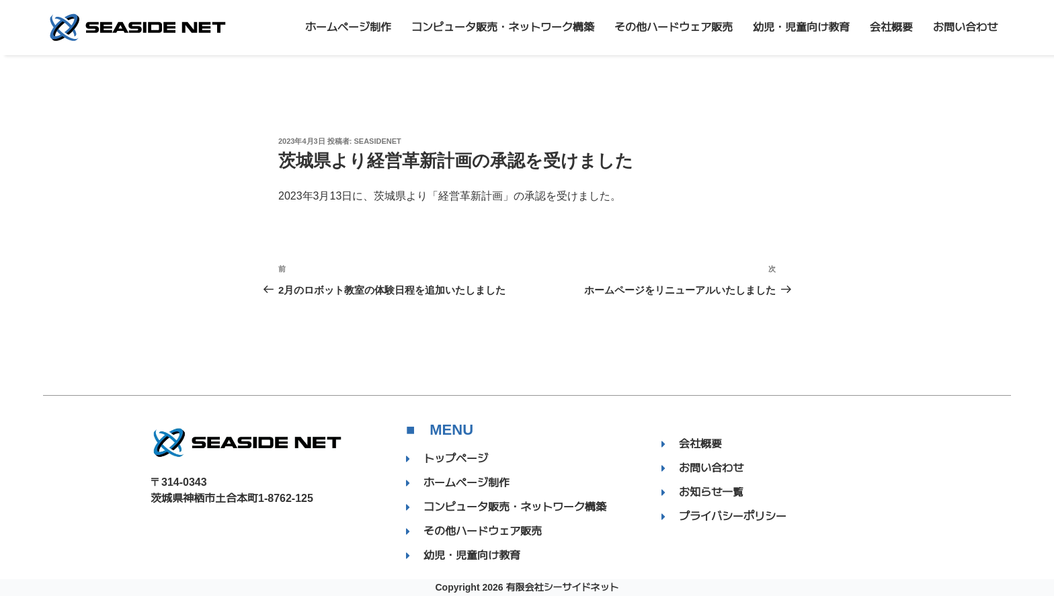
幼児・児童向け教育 (801, 27)
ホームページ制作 (348, 27)
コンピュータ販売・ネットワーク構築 (502, 27)
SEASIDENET (377, 141)
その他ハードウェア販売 (673, 27)
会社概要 (891, 27)
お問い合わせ (965, 27)
